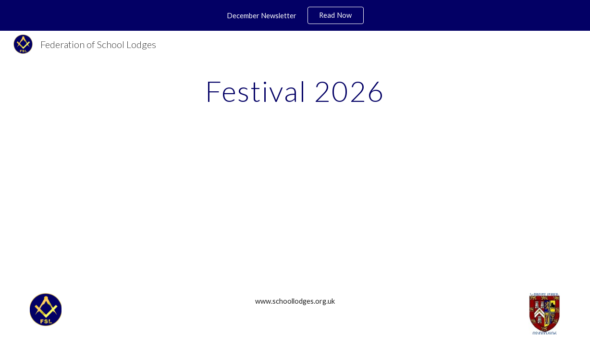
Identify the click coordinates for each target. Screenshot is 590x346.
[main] (295, 91)
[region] (295, 15)
